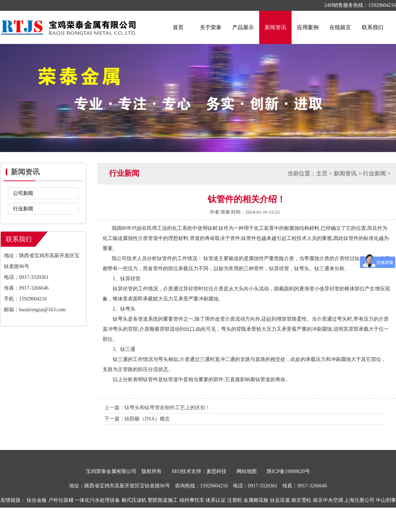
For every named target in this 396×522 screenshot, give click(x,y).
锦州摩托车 (191, 500)
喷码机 (195, 514)
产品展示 (243, 27)
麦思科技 (216, 471)
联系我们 (372, 27)
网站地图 (247, 471)
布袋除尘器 (217, 514)
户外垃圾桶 (60, 500)
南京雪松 (301, 500)
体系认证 (216, 500)
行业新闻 (23, 208)
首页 (178, 27)
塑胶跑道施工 (163, 500)
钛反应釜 (280, 500)
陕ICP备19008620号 (288, 471)
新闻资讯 (275, 27)
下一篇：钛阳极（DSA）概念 (137, 418)
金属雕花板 (256, 500)
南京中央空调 (328, 500)
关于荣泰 (210, 27)
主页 (322, 173)
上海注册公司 (359, 500)
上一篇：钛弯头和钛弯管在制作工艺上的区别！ (157, 407)
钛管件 (150, 379)
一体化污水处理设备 (97, 500)
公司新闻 (23, 193)
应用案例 (308, 27)
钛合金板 (37, 500)
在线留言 (340, 27)
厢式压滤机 (134, 500)
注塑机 (234, 500)
